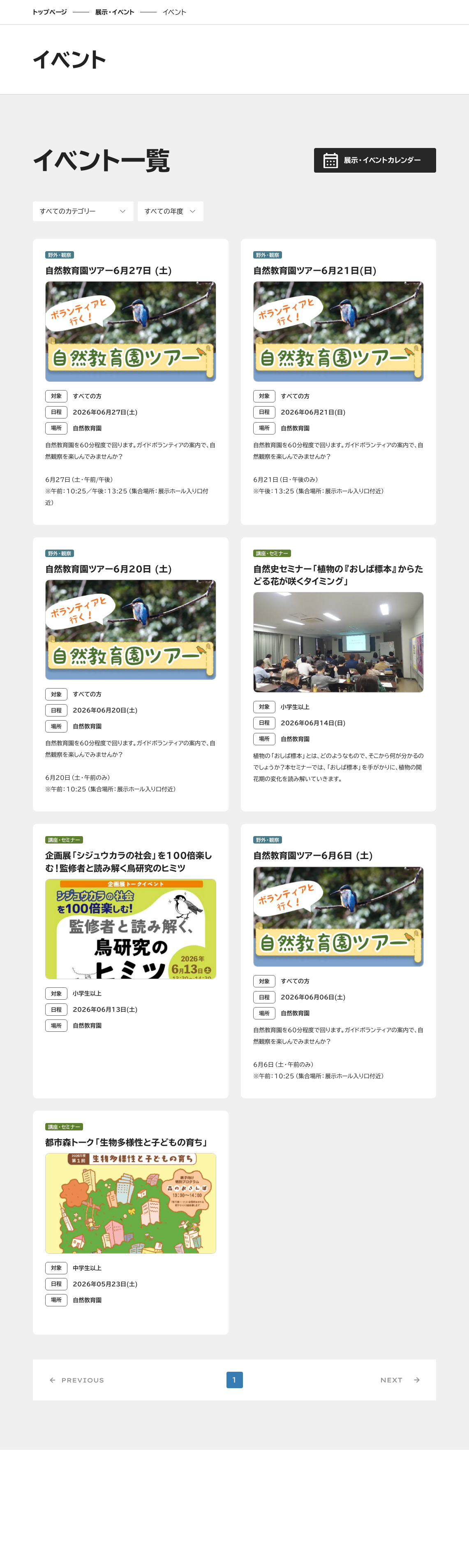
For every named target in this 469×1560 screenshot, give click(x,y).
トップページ (50, 12)
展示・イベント (114, 12)
